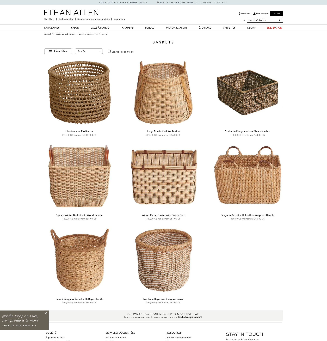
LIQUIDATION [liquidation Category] (274, 27)
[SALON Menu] (81, 27)
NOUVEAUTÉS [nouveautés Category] (52, 27)
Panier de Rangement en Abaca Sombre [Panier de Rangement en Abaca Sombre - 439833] (247, 131)
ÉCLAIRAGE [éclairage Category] (205, 27)
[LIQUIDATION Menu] (284, 27)
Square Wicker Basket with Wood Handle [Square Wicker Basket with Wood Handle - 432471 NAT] (79, 215)
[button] (260, 14)
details (142, 2)
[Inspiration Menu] (126, 18)
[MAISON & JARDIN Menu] (189, 27)
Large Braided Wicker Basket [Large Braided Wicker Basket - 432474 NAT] (163, 131)
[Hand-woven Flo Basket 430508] (79, 92)
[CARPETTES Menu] (237, 27)
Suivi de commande (116, 337)
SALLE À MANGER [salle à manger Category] (100, 27)
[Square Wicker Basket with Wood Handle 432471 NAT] (79, 176)
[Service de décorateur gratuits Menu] (110, 18)
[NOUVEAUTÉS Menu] (61, 27)
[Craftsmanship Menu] (74, 18)
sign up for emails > (19, 325)
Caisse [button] (276, 13)
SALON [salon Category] (75, 27)
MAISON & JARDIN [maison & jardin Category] (176, 27)
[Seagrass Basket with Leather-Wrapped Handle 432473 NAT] (247, 176)
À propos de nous (55, 337)
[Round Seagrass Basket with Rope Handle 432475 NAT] (79, 260)
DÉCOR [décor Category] (251, 27)
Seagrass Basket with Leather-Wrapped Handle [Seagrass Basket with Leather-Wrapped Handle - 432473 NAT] (247, 215)
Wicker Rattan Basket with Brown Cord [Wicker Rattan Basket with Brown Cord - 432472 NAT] (163, 215)
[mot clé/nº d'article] (265, 20)
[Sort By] (89, 51)
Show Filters (60, 50)
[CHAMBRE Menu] (135, 27)
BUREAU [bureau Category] (149, 27)
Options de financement (178, 337)
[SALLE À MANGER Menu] (112, 27)
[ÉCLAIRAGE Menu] (213, 27)
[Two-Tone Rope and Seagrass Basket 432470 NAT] (163, 260)
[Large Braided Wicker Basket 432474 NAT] (163, 92)
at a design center (191, 2)
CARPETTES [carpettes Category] (229, 27)
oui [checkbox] (112, 51)
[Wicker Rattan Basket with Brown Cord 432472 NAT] (163, 176)
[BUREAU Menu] (156, 27)
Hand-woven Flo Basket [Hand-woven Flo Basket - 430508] (79, 131)
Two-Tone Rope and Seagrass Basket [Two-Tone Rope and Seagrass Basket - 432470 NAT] (163, 298)
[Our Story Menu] (55, 18)
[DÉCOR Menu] (257, 27)
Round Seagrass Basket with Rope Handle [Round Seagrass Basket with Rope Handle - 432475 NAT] (79, 298)
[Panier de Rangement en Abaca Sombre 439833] (247, 92)
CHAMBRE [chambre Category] (127, 27)
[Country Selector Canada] (242, 20)
